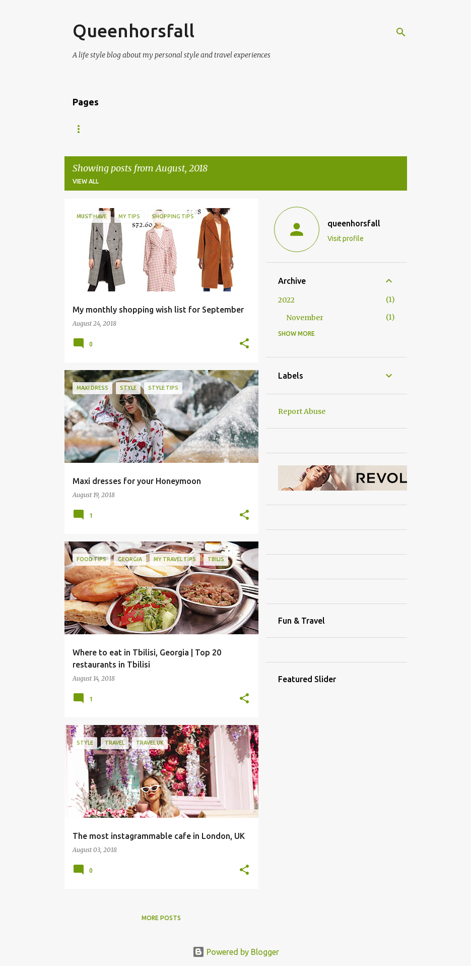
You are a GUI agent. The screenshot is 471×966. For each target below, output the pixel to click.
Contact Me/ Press (202, 129)
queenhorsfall (353, 223)
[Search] (401, 32)
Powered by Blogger (235, 951)
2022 (286, 300)
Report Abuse (301, 411)
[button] (244, 343)
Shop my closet (284, 129)
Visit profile (345, 238)
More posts (161, 918)
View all (86, 181)
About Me (131, 129)
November (304, 317)
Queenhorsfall (133, 30)
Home (82, 129)
